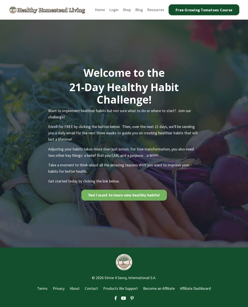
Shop (127, 9)
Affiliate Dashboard (195, 288)
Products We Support (120, 288)
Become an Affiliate (159, 288)
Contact (91, 288)
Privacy (59, 288)
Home (100, 9)
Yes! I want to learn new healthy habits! (124, 195)
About (75, 288)
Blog (139, 9)
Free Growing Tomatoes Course (204, 9)
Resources (155, 9)
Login (113, 9)
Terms (42, 288)
